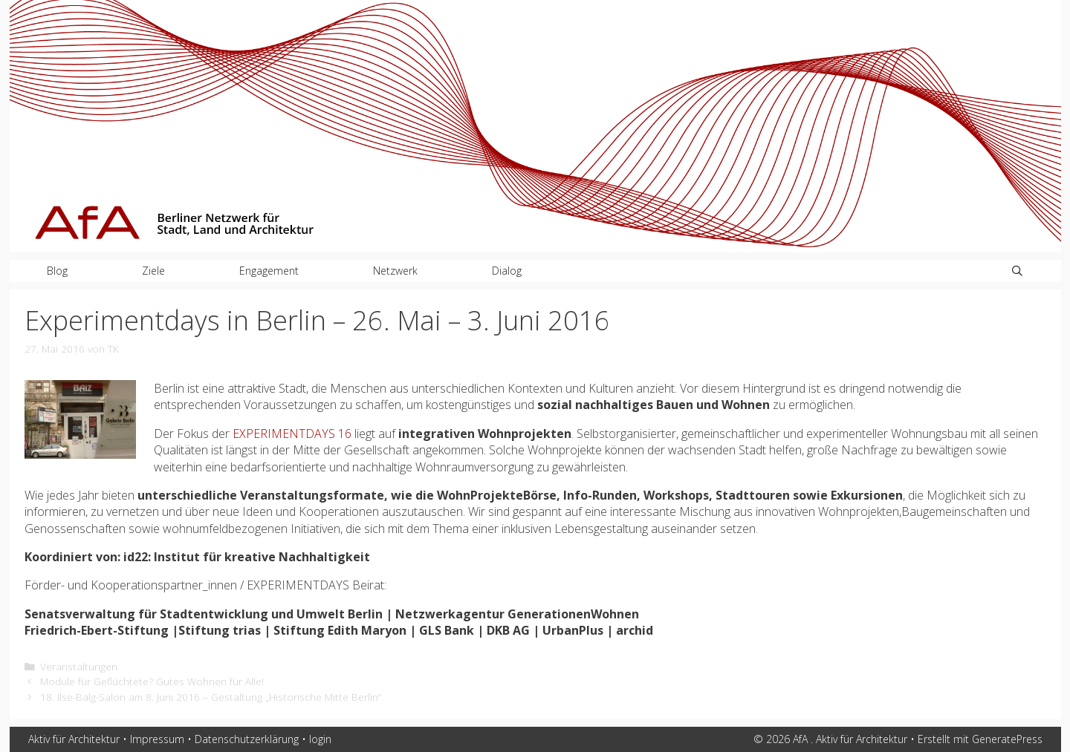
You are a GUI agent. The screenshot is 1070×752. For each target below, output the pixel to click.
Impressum (157, 739)
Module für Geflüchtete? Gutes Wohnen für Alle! (152, 681)
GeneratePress (1007, 739)
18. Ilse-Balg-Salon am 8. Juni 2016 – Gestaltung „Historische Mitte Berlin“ (210, 697)
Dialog (507, 271)
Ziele (153, 271)
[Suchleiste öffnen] (1017, 271)
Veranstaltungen (78, 666)
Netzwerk (395, 271)
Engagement (269, 271)
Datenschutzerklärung (247, 739)
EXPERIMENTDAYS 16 (292, 433)
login (320, 739)
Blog (57, 271)
